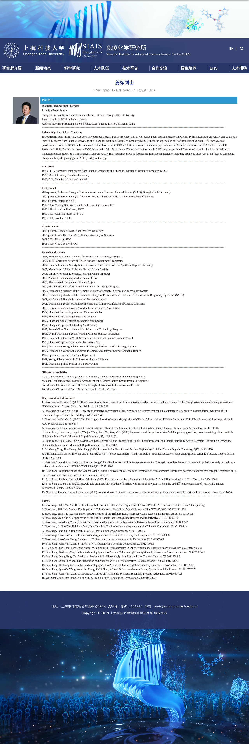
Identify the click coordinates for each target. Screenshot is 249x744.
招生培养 (188, 68)
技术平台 (130, 68)
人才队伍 (101, 68)
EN (231, 48)
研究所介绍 (12, 68)
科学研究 (72, 68)
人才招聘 (239, 68)
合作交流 (159, 68)
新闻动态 (43, 68)
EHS (214, 68)
